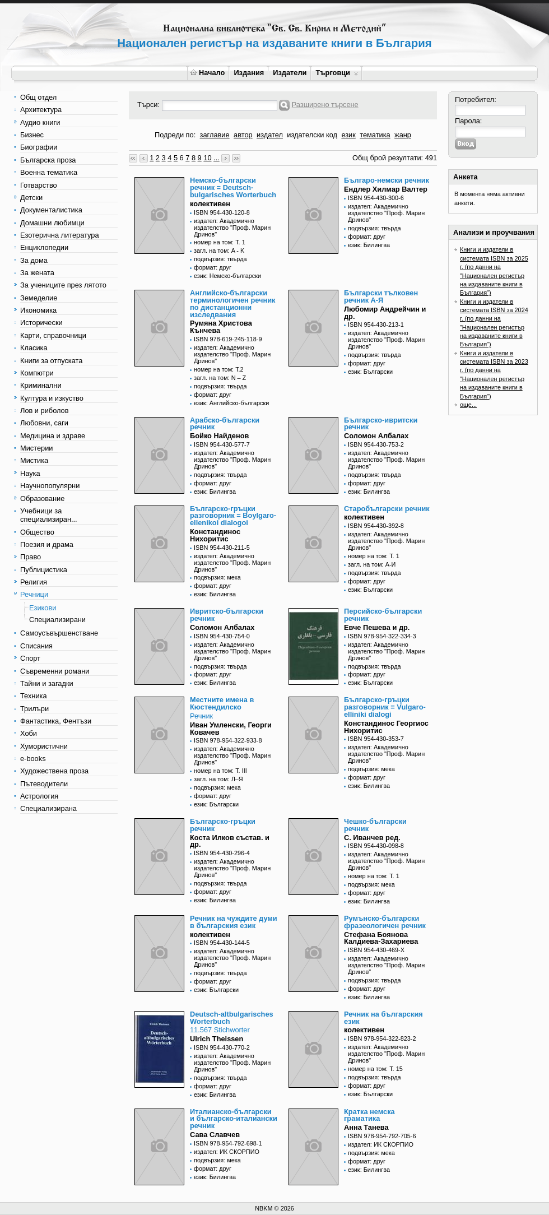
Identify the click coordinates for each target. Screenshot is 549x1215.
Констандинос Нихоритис (215, 535)
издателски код (312, 135)
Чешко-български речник (375, 825)
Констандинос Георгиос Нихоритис (386, 727)
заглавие (215, 135)
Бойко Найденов (219, 436)
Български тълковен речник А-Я (381, 296)
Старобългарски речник (387, 508)
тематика (375, 135)
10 (207, 158)
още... (468, 404)
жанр (402, 135)
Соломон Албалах (376, 436)
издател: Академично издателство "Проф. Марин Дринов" (232, 227)
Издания (249, 72)
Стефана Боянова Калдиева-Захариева (381, 938)
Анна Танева (366, 1127)
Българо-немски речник (386, 180)
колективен (210, 204)
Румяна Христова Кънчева (221, 327)
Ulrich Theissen (216, 1039)
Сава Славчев (215, 1134)
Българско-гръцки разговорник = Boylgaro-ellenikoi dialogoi (233, 515)
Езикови (42, 608)
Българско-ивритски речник (380, 424)
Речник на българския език (383, 1018)
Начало (207, 72)
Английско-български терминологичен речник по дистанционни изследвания (232, 303)
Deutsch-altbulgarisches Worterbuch (231, 1018)
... (216, 158)
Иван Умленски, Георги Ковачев (231, 728)
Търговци (336, 72)
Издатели (289, 72)
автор (243, 135)
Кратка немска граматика (369, 1115)
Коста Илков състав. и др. (229, 841)
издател (270, 135)
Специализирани (57, 619)
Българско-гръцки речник (222, 825)
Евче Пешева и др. (377, 627)
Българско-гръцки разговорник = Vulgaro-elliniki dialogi (385, 706)
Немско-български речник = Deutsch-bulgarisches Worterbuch (233, 187)
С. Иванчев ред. (372, 837)
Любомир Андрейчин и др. (385, 313)
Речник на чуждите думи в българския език (233, 922)
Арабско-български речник (224, 424)
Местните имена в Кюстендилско (222, 703)
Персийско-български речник (383, 615)
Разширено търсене (325, 104)
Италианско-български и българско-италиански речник (233, 1118)
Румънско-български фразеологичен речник (385, 922)
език (348, 135)
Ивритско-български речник (226, 615)
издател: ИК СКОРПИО (226, 1151)
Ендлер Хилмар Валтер (385, 189)
